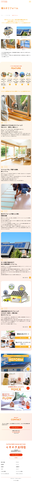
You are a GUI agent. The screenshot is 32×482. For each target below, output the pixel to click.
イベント (17, 469)
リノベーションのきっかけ (5, 473)
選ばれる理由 (3, 462)
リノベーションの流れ (19, 471)
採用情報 (16, 457)
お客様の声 (17, 466)
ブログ (2, 469)
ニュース (17, 464)
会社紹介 (2, 466)
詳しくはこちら (27, 278)
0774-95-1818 (16, 432)
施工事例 (2, 464)
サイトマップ (12, 478)
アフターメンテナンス (19, 473)
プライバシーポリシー (18, 478)
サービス (17, 462)
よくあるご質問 (3, 471)
